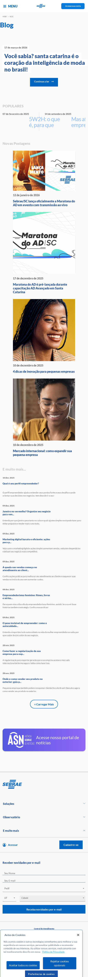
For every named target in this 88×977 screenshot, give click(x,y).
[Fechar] (78, 943)
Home (5, 16)
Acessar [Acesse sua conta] (13, 844)
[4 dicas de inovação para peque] (44, 336)
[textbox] (45, 888)
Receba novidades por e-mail (44, 909)
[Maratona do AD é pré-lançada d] (44, 253)
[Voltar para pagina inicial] (44, 784)
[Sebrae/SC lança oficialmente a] (44, 179)
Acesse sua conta (73, 6)
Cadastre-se (71, 844)
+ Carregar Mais (44, 704)
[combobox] (44, 889)
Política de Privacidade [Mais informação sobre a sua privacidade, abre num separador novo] (53, 960)
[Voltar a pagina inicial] (44, 6)
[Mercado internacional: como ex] (44, 418)
